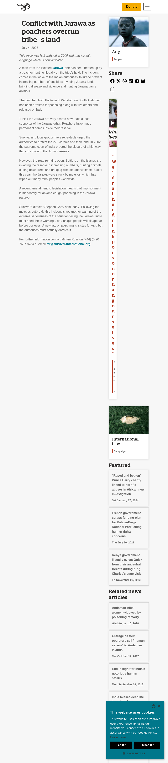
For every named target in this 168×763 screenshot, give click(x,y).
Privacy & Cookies (23, 717)
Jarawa (58, 68)
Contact (16, 721)
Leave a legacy (95, 698)
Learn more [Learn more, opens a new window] (118, 737)
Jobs (14, 707)
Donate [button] (132, 6)
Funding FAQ (94, 717)
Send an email (58, 703)
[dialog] (135, 730)
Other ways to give (98, 712)
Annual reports (21, 712)
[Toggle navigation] (147, 6)
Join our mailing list (61, 698)
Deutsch (128, 698)
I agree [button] (121, 745)
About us (17, 698)
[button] (135, 753)
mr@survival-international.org (68, 244)
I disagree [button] (147, 745)
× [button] (158, 706)
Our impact (18, 703)
